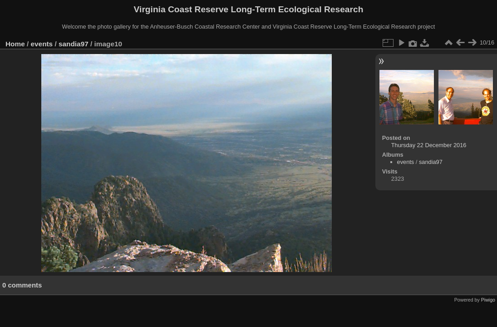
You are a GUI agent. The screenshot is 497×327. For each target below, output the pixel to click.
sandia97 (74, 44)
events (42, 44)
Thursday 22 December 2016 (429, 145)
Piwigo (488, 299)
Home (15, 44)
